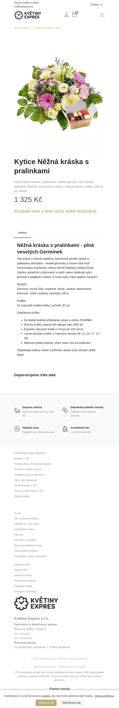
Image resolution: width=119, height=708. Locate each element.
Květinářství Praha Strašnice (30, 453)
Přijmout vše (46, 702)
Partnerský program (25, 580)
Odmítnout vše (71, 702)
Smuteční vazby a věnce (27, 469)
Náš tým (18, 534)
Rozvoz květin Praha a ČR (28, 491)
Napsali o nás (21, 458)
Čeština (94, 4)
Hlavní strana (21, 27)
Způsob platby (22, 496)
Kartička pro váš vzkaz (26, 523)
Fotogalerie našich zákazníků (30, 556)
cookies (46, 696)
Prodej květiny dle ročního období (32, 464)
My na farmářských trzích (28, 545)
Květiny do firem (23, 575)
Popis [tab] (23, 232)
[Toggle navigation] (102, 15)
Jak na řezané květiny (26, 518)
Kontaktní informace (25, 591)
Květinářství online (24, 529)
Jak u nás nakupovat (25, 480)
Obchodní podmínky (25, 540)
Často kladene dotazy (26, 550)
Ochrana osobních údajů (71, 666)
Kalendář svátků (23, 586)
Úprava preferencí (104, 696)
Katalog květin (22, 564)
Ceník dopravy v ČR (25, 485)
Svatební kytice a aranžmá (29, 474)
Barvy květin (21, 569)
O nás (17, 513)
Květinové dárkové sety (47, 27)
